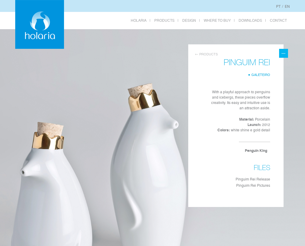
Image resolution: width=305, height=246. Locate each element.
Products (208, 54)
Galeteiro (260, 75)
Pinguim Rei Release (253, 179)
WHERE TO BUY (217, 20)
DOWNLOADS (250, 20)
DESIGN (189, 20)
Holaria (39, 24)
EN (287, 6)
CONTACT (278, 20)
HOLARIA (139, 20)
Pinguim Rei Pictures (253, 185)
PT (278, 6)
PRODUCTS (164, 20)
